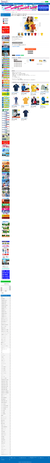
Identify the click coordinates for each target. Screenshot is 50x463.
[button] (44, 4)
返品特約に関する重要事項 (15, 46)
